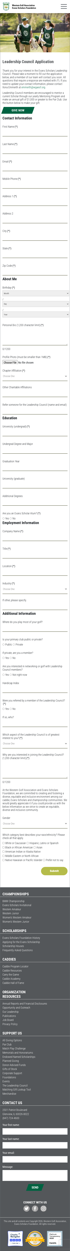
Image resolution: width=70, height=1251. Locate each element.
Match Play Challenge (14, 1048)
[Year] (35, 314)
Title (6, 548)
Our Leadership (10, 1011)
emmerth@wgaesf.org (33, 87)
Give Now (18, 110)
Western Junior (10, 913)
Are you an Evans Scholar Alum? (21, 513)
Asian (38, 847)
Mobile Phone (11, 178)
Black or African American (17, 847)
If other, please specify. (14, 600)
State (6, 248)
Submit (54, 871)
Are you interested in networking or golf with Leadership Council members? (32, 668)
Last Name (9, 144)
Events (6, 1081)
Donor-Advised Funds (14, 1065)
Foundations (9, 1077)
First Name (10, 126)
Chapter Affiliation (13, 370)
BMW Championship (13, 901)
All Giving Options (12, 1040)
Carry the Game (10, 974)
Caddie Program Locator (15, 966)
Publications (9, 1016)
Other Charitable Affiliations (17, 387)
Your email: (8, 1152)
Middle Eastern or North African (20, 856)
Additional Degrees (12, 496)
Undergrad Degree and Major (17, 443)
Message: (7, 1166)
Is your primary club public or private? (22, 639)
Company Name (12, 531)
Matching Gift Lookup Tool (16, 1089)
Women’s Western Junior (15, 921)
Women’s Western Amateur (16, 917)
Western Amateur (11, 909)
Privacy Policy (10, 1024)
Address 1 (9, 196)
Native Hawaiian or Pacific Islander (22, 860)
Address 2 (7, 213)
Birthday (8, 287)
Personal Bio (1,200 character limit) (23, 325)
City (6, 231)
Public (7, 644)
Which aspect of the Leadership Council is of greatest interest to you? (30, 736)
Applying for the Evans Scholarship (21, 942)
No (13, 518)
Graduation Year (10, 461)
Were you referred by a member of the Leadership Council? (33, 702)
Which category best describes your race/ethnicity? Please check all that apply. (33, 836)
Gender (6, 818)
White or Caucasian (14, 843)
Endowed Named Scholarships (18, 1056)
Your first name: (10, 1124)
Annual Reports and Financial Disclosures (24, 1003)
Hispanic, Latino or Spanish (43, 843)
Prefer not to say (53, 860)
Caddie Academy (11, 978)
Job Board (8, 1020)
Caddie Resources (12, 970)
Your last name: (10, 1139)
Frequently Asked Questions (17, 950)
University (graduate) (13, 478)
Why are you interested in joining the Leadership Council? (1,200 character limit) (33, 756)
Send (35, 1187)
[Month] (35, 293)
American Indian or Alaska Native (21, 851)
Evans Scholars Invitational (16, 905)
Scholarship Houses (13, 946)
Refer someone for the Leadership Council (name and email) (34, 404)
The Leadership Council (15, 1085)
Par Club (7, 1044)
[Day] (35, 304)
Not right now (18, 674)
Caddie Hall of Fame (13, 983)
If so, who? (8, 717)
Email (7, 161)
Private (18, 644)
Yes (5, 518)
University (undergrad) (16, 426)
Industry (8, 583)
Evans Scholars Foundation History (21, 937)
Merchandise (9, 1093)
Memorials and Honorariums (17, 1052)
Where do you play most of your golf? (22, 622)
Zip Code (9, 265)
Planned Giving (10, 1060)
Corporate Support (12, 1073)
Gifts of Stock (9, 1069)
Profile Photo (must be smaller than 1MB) (26, 357)
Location (8, 566)
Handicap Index (10, 683)
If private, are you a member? (17, 652)
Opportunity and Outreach (16, 1007)
